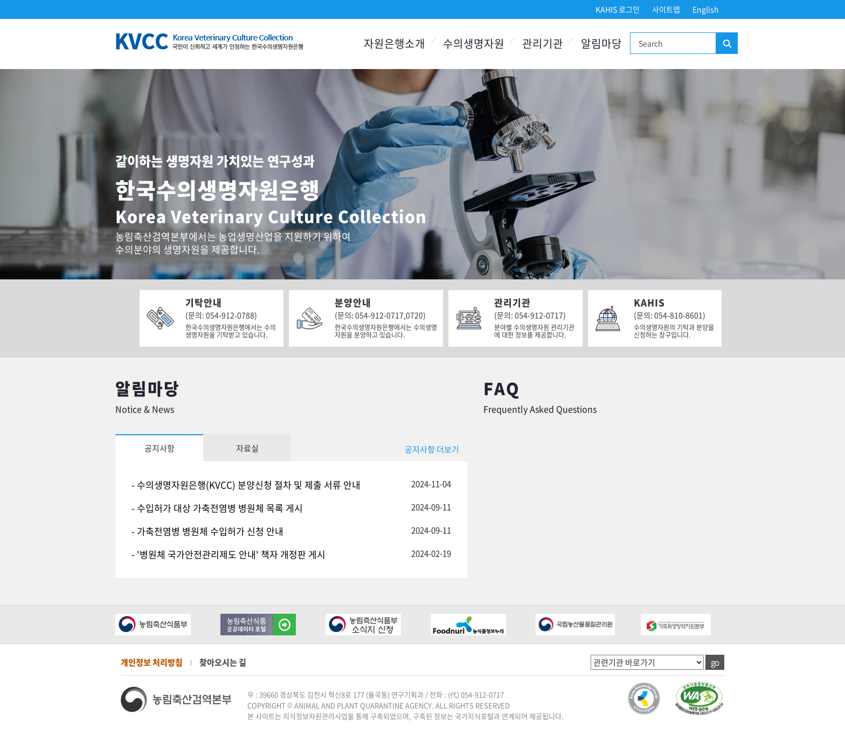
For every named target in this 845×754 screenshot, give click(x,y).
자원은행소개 (394, 43)
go (715, 662)
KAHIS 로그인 (617, 9)
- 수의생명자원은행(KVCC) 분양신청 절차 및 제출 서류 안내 (246, 484)
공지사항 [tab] (159, 448)
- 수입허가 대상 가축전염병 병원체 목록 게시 (217, 508)
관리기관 (542, 43)
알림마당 (601, 43)
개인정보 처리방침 (152, 662)
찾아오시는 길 (222, 662)
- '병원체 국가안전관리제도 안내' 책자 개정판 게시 (228, 554)
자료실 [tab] (247, 448)
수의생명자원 (473, 43)
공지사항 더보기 (432, 449)
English (705, 9)
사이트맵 (666, 9)
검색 (726, 43)
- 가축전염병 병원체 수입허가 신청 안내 (207, 531)
